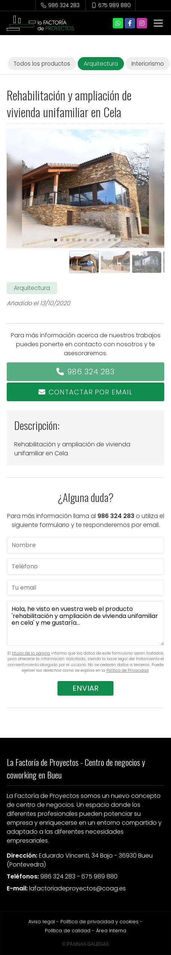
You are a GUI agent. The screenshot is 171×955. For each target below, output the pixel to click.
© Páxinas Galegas (85, 944)
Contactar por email (90, 392)
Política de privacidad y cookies (99, 921)
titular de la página (31, 653)
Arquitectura (32, 288)
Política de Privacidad (127, 670)
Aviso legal (41, 921)
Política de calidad (67, 930)
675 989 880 (99, 876)
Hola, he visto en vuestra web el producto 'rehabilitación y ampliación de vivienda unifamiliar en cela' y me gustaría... (85, 623)
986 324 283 (91, 371)
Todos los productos (41, 64)
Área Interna (111, 930)
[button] (55, 239)
